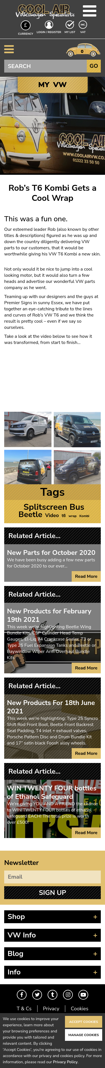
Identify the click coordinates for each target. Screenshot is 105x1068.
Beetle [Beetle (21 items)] (30, 514)
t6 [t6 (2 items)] (64, 515)
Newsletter (21, 862)
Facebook (22, 995)
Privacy (51, 1008)
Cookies (79, 1008)
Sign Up (52, 892)
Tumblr (52, 995)
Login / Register (49, 32)
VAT (83, 32)
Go (94, 66)
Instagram (68, 995)
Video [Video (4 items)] (52, 515)
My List (70, 32)
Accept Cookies (83, 1022)
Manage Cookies (83, 1035)
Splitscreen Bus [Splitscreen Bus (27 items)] (54, 507)
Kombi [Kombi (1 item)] (84, 516)
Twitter (37, 995)
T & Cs (24, 1008)
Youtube (83, 995)
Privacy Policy (65, 1062)
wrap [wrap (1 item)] (73, 516)
